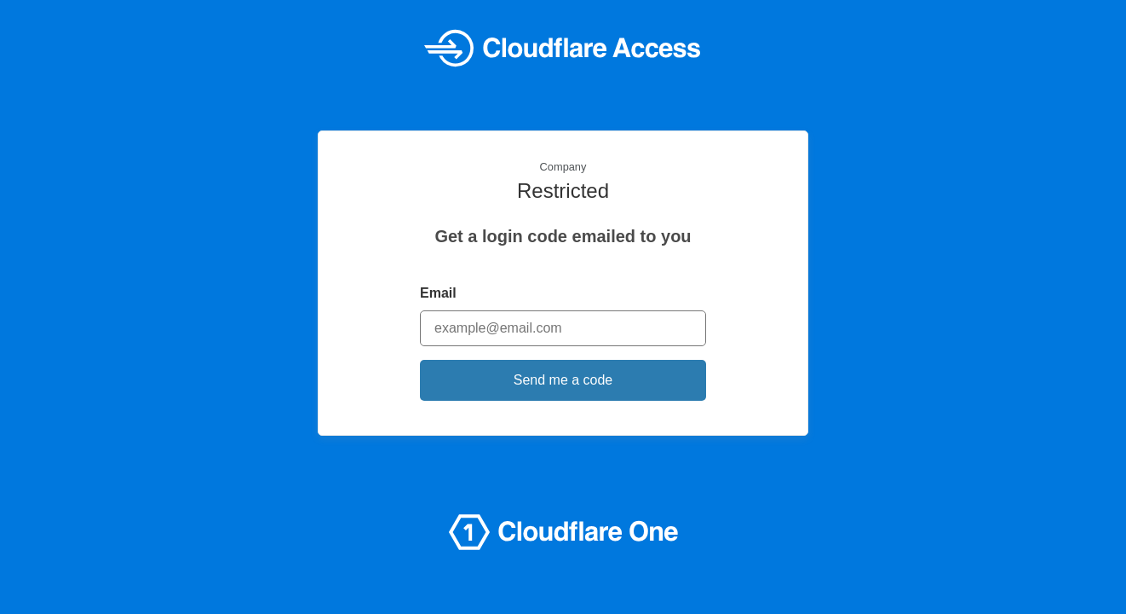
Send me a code (563, 380)
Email (438, 293)
